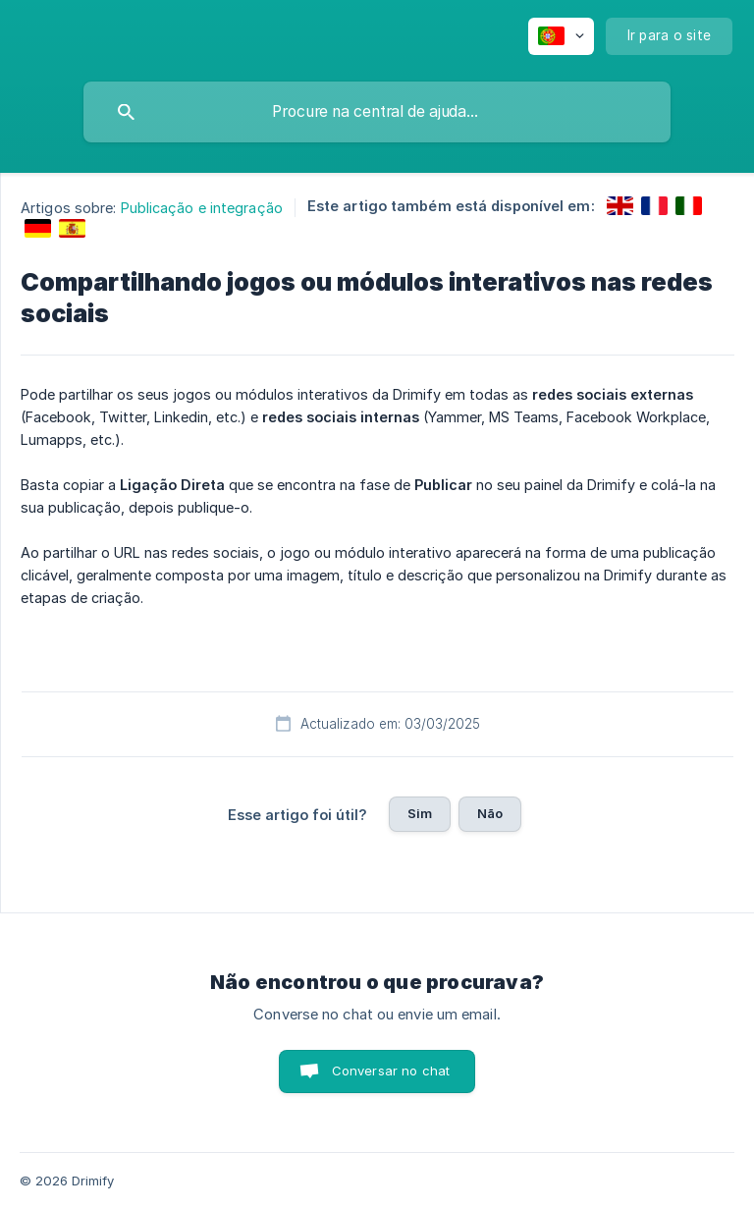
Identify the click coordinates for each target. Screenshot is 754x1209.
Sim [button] (419, 813)
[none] (561, 36)
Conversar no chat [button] (391, 1070)
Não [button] (490, 813)
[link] (620, 205)
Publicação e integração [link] (202, 207)
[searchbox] (377, 112)
